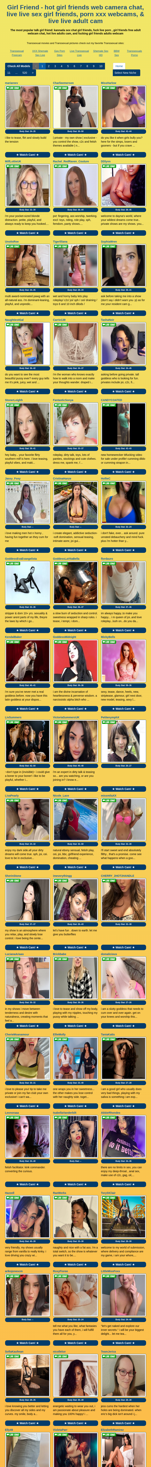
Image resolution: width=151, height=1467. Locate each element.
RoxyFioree (60, 1124)
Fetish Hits (89, 1461)
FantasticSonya (63, 360)
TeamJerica (108, 1195)
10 (100, 66)
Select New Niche (126, 72)
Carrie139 (59, 290)
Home (119, 66)
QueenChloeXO (15, 1334)
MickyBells (108, 568)
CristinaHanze (62, 429)
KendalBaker (13, 568)
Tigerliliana (60, 222)
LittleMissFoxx (110, 1124)
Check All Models (19, 66)
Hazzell (9, 1056)
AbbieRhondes (110, 985)
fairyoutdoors (62, 1334)
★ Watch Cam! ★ (27, 145)
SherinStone (13, 778)
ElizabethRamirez (112, 1263)
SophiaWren (109, 222)
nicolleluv (59, 1195)
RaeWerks (59, 1056)
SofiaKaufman (14, 1195)
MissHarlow (108, 83)
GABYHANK (109, 1334)
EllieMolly (59, 917)
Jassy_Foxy (13, 429)
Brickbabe (59, 846)
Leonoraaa (12, 985)
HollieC (105, 429)
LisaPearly (12, 707)
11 (9, 72)
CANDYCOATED (111, 360)
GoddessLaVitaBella (66, 500)
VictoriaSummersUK (66, 639)
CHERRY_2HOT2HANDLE (117, 778)
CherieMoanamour (17, 917)
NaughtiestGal (14, 290)
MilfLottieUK (13, 151)
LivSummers (13, 639)
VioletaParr (60, 1263)
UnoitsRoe (12, 222)
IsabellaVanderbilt (64, 985)
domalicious (109, 846)
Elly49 (9, 1263)
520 (25, 72)
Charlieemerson (63, 83)
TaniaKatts (108, 917)
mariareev (11, 83)
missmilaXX (109, 707)
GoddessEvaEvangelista (21, 500)
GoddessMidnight (64, 568)
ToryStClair (108, 1056)
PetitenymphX (110, 639)
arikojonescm (14, 1124)
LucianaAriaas (14, 846)
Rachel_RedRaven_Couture (71, 151)
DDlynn (106, 151)
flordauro (107, 500)
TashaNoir (107, 290)
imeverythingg (62, 778)
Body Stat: (28, 122)
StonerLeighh (14, 360)
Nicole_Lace (61, 707)
